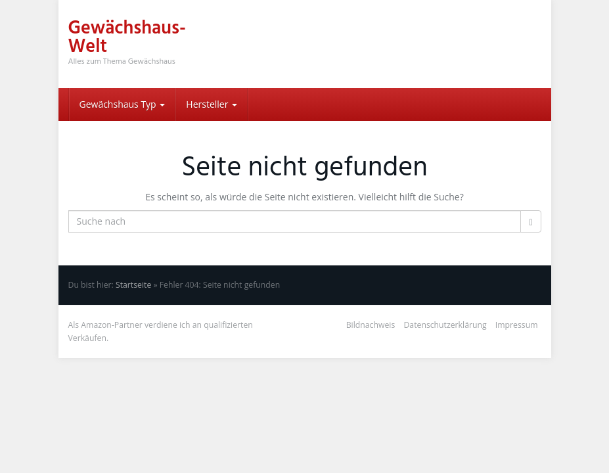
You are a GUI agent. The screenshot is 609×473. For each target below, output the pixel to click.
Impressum (516, 324)
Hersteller (211, 104)
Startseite (133, 284)
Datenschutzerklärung (444, 324)
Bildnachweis (370, 324)
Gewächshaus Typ (122, 104)
